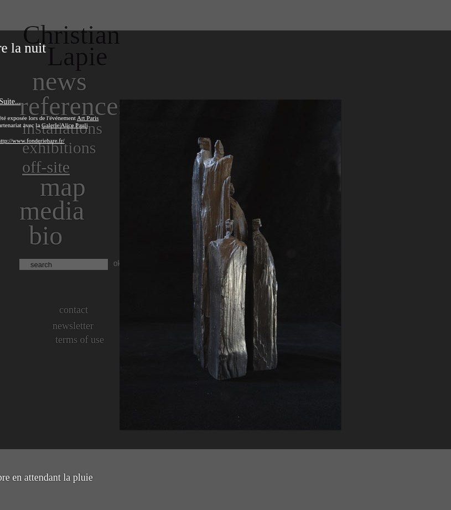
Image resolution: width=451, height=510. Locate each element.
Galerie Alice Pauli (65, 125)
